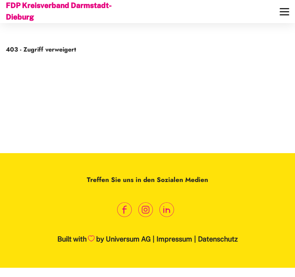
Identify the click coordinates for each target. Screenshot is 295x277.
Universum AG (128, 239)
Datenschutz (218, 239)
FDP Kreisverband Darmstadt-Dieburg (58, 11)
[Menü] (284, 11)
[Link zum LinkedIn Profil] (167, 210)
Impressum (174, 239)
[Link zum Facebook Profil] (124, 210)
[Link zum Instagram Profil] (145, 210)
